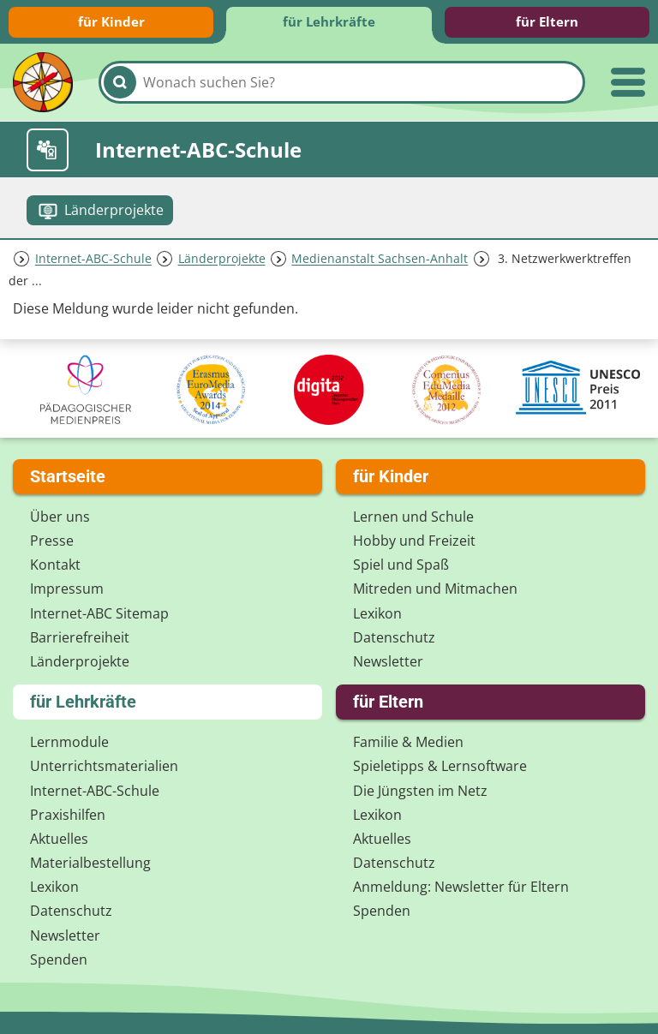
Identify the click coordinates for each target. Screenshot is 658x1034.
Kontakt (55, 564)
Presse (52, 540)
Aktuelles (59, 838)
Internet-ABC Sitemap (99, 613)
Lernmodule (69, 741)
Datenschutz (394, 637)
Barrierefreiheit (79, 637)
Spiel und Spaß (401, 564)
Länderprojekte (222, 259)
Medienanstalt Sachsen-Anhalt (379, 259)
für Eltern (547, 21)
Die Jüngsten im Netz (420, 790)
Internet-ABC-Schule (93, 259)
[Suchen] (120, 82)
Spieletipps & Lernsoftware (440, 765)
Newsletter (388, 661)
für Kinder (111, 21)
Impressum (67, 588)
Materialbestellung (90, 862)
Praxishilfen (67, 814)
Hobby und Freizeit (414, 540)
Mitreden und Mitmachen (435, 588)
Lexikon (377, 613)
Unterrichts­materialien (104, 765)
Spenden (58, 959)
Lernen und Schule (413, 516)
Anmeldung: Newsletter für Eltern (461, 886)
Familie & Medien (408, 741)
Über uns (60, 516)
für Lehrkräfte (329, 21)
